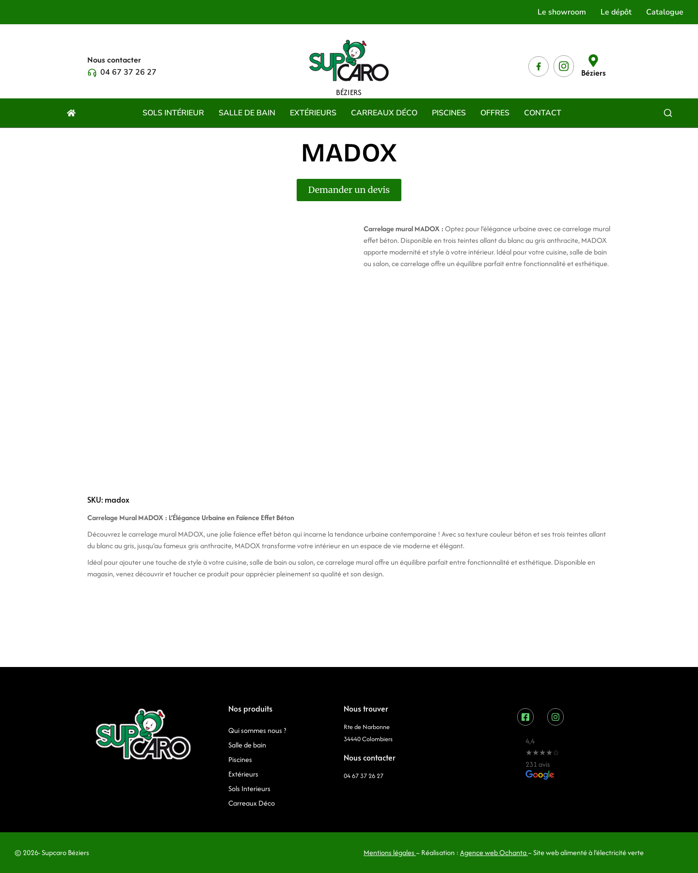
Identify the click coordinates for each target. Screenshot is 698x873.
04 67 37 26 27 (128, 72)
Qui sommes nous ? (257, 730)
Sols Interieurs (249, 788)
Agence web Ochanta (494, 852)
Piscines (240, 759)
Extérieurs (243, 774)
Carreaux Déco (251, 803)
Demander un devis (349, 189)
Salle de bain (247, 745)
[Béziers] (593, 60)
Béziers (593, 73)
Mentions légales (389, 852)
